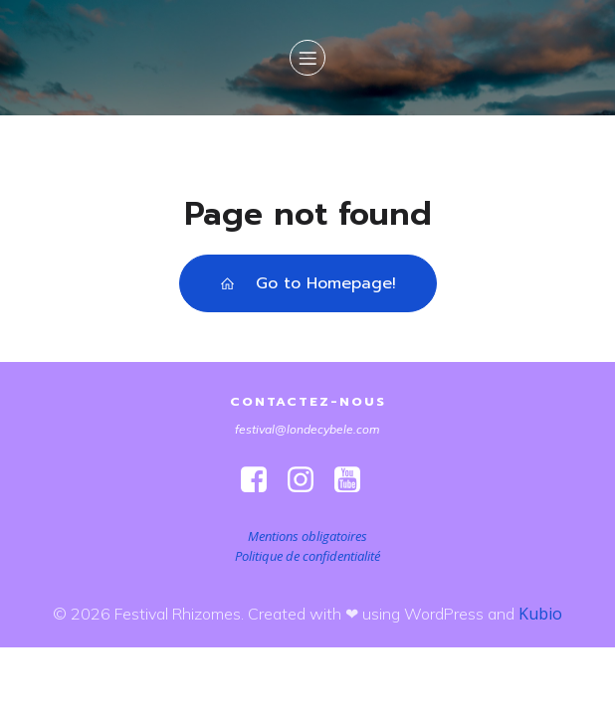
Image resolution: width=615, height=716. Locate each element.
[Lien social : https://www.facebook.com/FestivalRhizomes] (261, 480)
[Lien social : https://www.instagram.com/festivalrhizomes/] (308, 480)
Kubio (540, 614)
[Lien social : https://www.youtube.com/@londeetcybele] (354, 480)
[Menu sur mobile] (307, 58)
